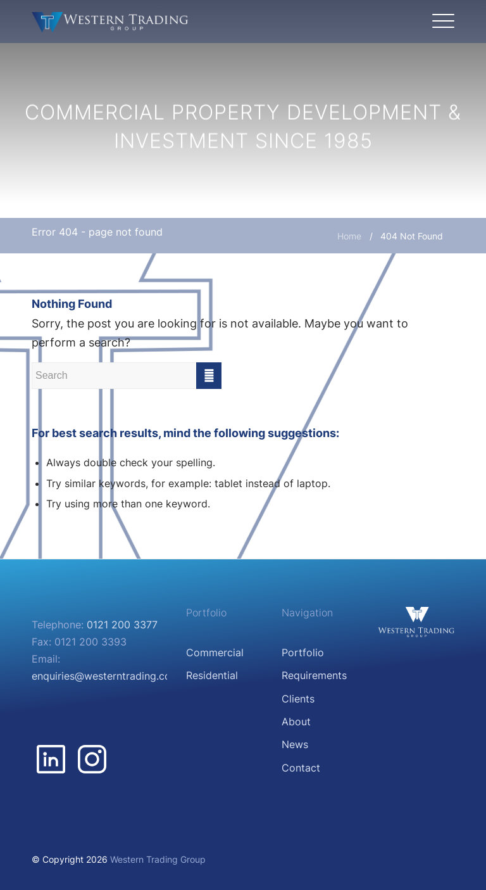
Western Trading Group (158, 859)
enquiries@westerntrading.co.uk (108, 676)
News (295, 744)
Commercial (215, 652)
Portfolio (303, 652)
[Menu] (440, 21)
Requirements (314, 675)
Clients (298, 698)
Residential (212, 675)
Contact (301, 767)
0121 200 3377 (122, 624)
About (296, 721)
